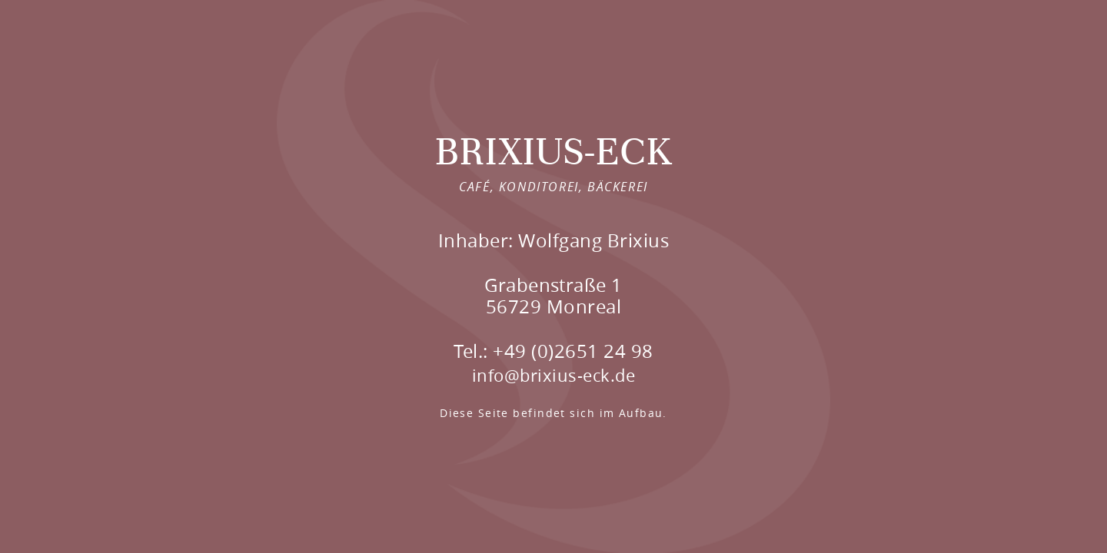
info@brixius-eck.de (553, 375)
